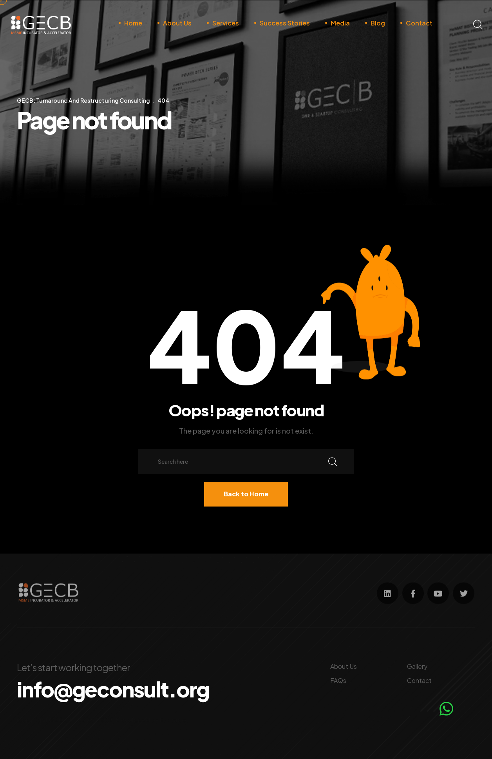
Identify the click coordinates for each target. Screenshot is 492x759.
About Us (177, 23)
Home (133, 23)
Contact (419, 23)
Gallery (417, 664)
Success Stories (285, 23)
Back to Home (246, 494)
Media (340, 23)
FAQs (338, 678)
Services (225, 23)
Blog (378, 23)
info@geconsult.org (124, 688)
